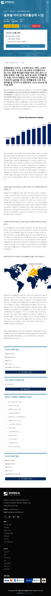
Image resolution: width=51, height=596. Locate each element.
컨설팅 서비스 (7, 530)
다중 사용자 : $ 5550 (14, 39)
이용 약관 (6, 539)
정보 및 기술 (7, 557)
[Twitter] (5, 517)
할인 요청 (36, 26)
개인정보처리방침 (8, 533)
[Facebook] (9, 517)
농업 (5, 560)
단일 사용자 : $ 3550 (14, 36)
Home (5, 11)
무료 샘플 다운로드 (11, 26)
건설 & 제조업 (7, 563)
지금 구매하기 (25, 46)
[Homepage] (25, 493)
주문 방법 (6, 527)
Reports (12, 11)
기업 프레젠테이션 (8, 542)
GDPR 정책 (6, 536)
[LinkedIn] (18, 517)
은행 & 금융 (7, 569)
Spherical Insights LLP (28, 593)
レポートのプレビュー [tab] (12, 62)
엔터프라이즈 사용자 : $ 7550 (17, 41)
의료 (5, 554)
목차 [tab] (23, 62)
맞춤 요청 (25, 26)
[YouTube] (14, 517)
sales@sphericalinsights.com (16, 512)
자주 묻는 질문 (7, 524)
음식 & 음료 (7, 566)
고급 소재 (6, 551)
